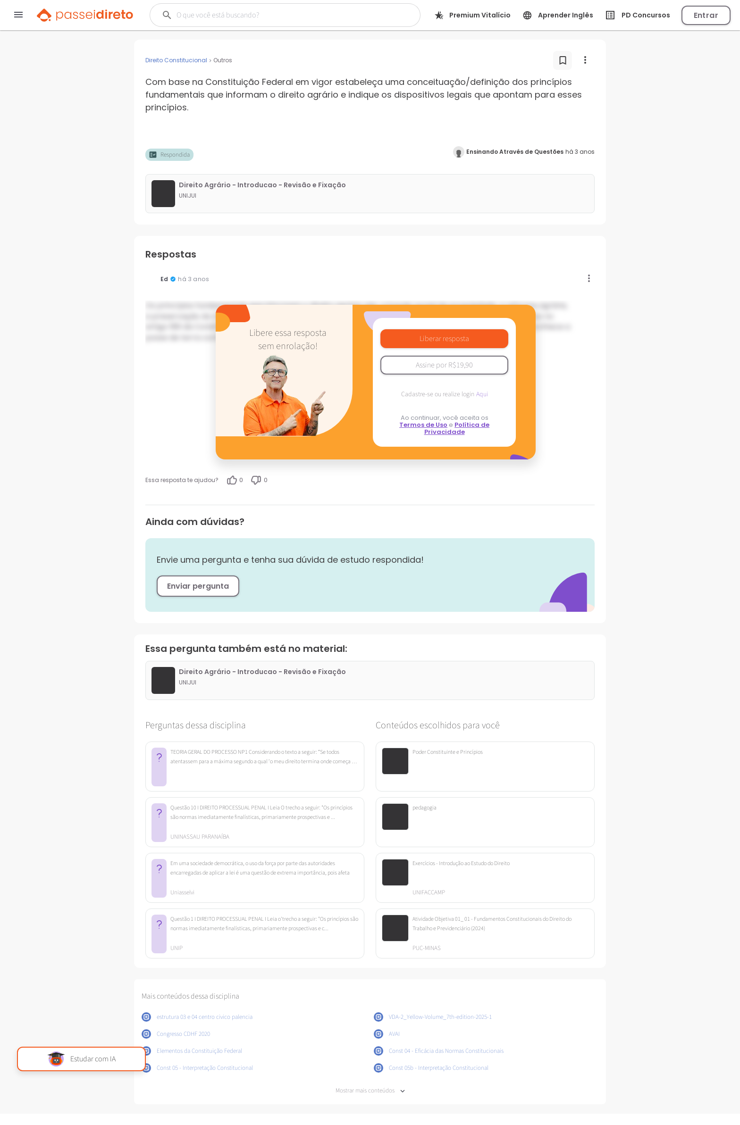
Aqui (482, 394)
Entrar (706, 15)
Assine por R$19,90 (444, 365)
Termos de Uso (423, 424)
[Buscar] (273, 15)
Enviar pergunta (198, 586)
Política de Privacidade (457, 428)
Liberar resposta (444, 338)
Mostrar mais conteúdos (370, 1091)
